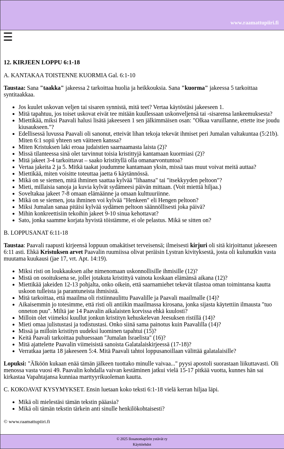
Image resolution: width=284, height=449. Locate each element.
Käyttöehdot (142, 444)
